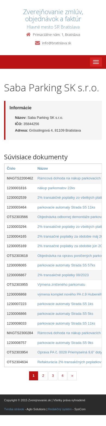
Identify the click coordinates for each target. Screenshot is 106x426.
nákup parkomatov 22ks (56, 188)
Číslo (11, 168)
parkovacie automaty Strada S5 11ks (66, 207)
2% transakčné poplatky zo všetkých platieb (72, 197)
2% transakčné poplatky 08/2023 (63, 275)
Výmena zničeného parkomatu (61, 284)
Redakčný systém (60, 409)
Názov (43, 168)
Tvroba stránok (14, 409)
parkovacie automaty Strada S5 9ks (65, 343)
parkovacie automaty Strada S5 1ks (65, 304)
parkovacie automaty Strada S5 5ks (65, 314)
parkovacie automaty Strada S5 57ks (66, 265)
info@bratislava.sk (56, 43)
